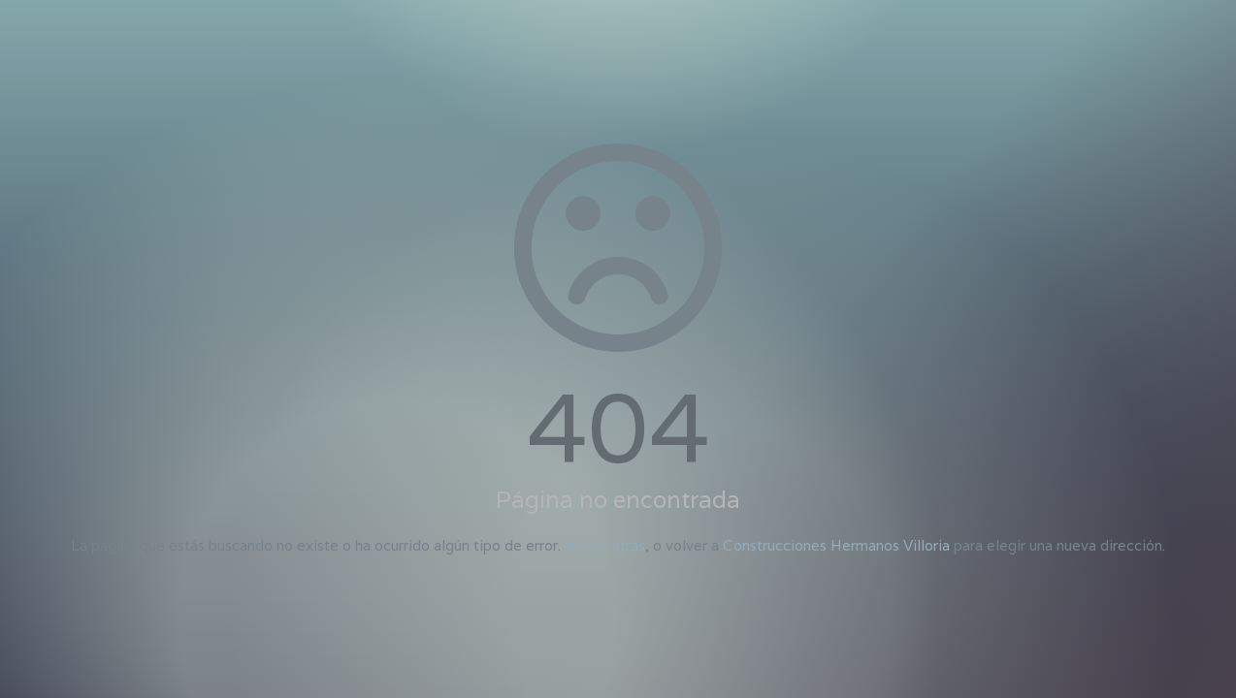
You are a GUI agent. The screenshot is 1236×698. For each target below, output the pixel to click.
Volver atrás (605, 545)
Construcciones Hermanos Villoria (836, 545)
